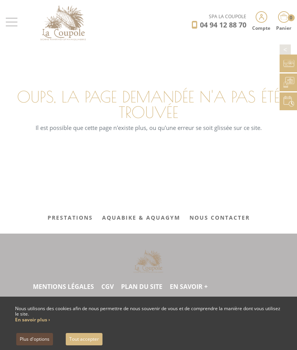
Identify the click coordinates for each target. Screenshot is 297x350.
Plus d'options (35, 339)
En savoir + (189, 286)
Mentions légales (63, 286)
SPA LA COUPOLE (227, 16)
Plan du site (141, 286)
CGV (107, 286)
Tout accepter (84, 339)
